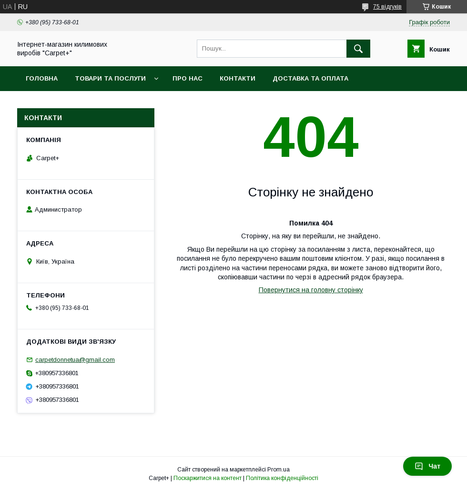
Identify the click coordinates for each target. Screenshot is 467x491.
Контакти (237, 78)
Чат (427, 466)
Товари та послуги (110, 78)
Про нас (188, 78)
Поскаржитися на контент (207, 478)
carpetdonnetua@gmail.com (75, 359)
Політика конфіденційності (282, 478)
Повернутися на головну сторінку (311, 290)
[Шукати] (358, 49)
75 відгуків (387, 6)
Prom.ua (278, 469)
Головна (42, 78)
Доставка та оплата (310, 78)
